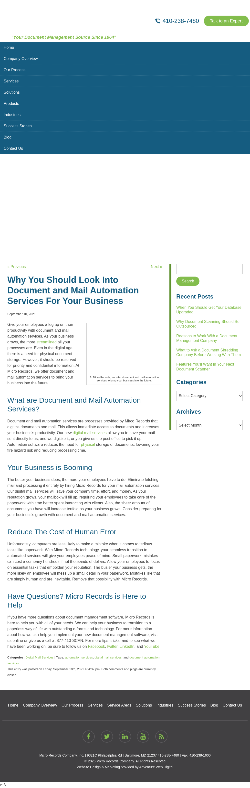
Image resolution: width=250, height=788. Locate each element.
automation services (79, 657)
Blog (7, 137)
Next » (156, 267)
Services (11, 81)
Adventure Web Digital (156, 767)
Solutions (12, 92)
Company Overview (21, 59)
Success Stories (18, 126)
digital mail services (108, 657)
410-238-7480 (168, 755)
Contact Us (13, 148)
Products (11, 103)
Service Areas (119, 705)
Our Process (14, 70)
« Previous (16, 267)
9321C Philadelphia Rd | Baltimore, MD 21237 (122, 755)
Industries (12, 115)
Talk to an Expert (226, 21)
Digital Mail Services (39, 657)
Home (9, 47)
